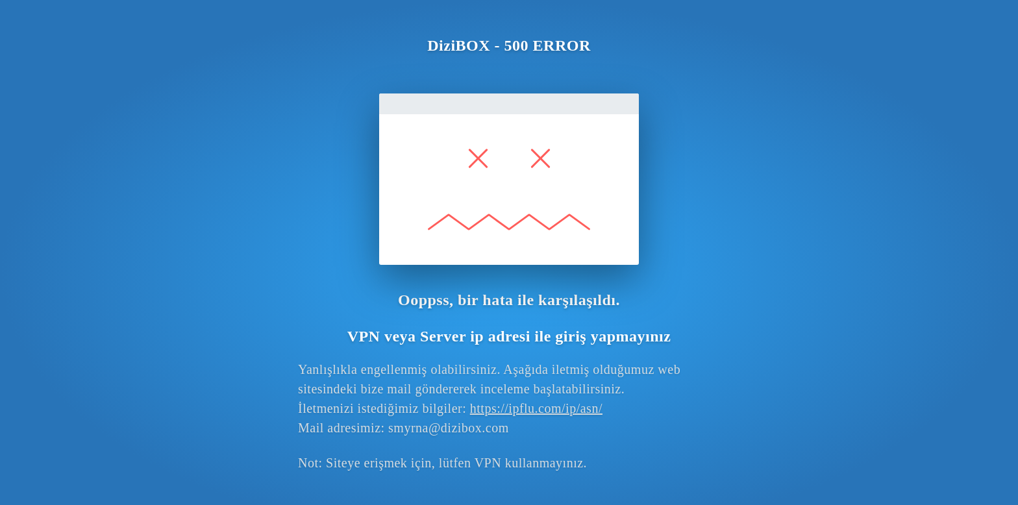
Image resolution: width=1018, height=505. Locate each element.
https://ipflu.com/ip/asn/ (536, 408)
